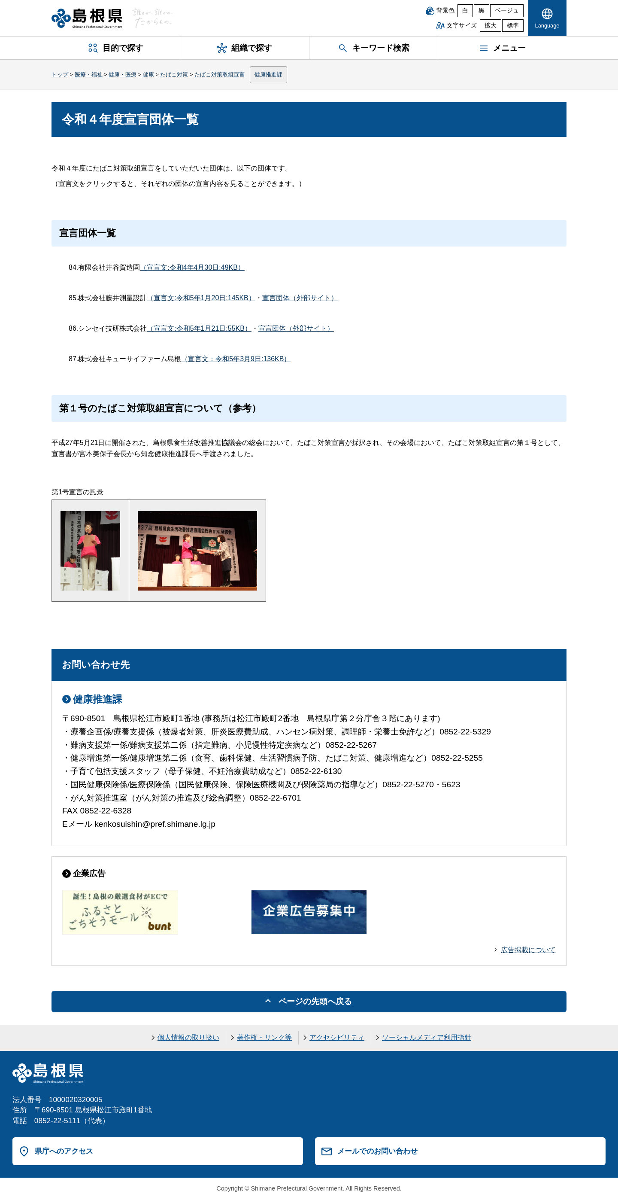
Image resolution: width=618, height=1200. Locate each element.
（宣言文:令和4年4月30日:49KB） (192, 267)
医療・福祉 (89, 74)
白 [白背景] (465, 10)
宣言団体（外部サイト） (300, 298)
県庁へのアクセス (64, 1151)
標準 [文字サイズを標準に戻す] (513, 25)
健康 (148, 74)
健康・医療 (122, 74)
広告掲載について (528, 949)
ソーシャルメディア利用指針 (426, 1037)
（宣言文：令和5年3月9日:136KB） (236, 358)
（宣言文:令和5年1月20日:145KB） (201, 298)
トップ (60, 74)
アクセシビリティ (336, 1037)
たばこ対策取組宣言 (219, 74)
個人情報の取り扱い (188, 1037)
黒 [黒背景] (482, 10)
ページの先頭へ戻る (315, 1001)
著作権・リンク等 (264, 1037)
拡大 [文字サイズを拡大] (491, 25)
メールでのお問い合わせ (377, 1151)
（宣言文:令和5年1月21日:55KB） (199, 328)
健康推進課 (268, 74)
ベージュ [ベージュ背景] (507, 10)
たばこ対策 (174, 74)
